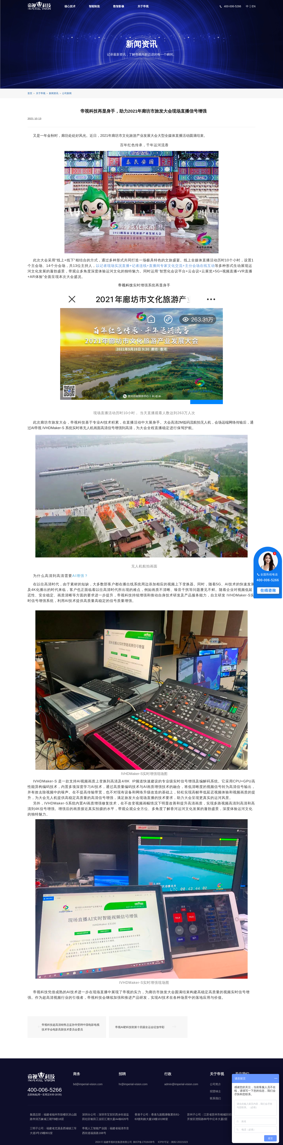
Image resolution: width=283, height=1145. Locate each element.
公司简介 (215, 1084)
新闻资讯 (53, 93)
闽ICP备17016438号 (143, 1142)
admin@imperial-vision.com (181, 1084)
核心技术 (69, 6)
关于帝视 (143, 6)
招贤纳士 (215, 1091)
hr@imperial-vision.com (133, 1084)
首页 (30, 93)
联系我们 (215, 1098)
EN (253, 6)
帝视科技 (125, 285)
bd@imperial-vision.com (88, 1084)
